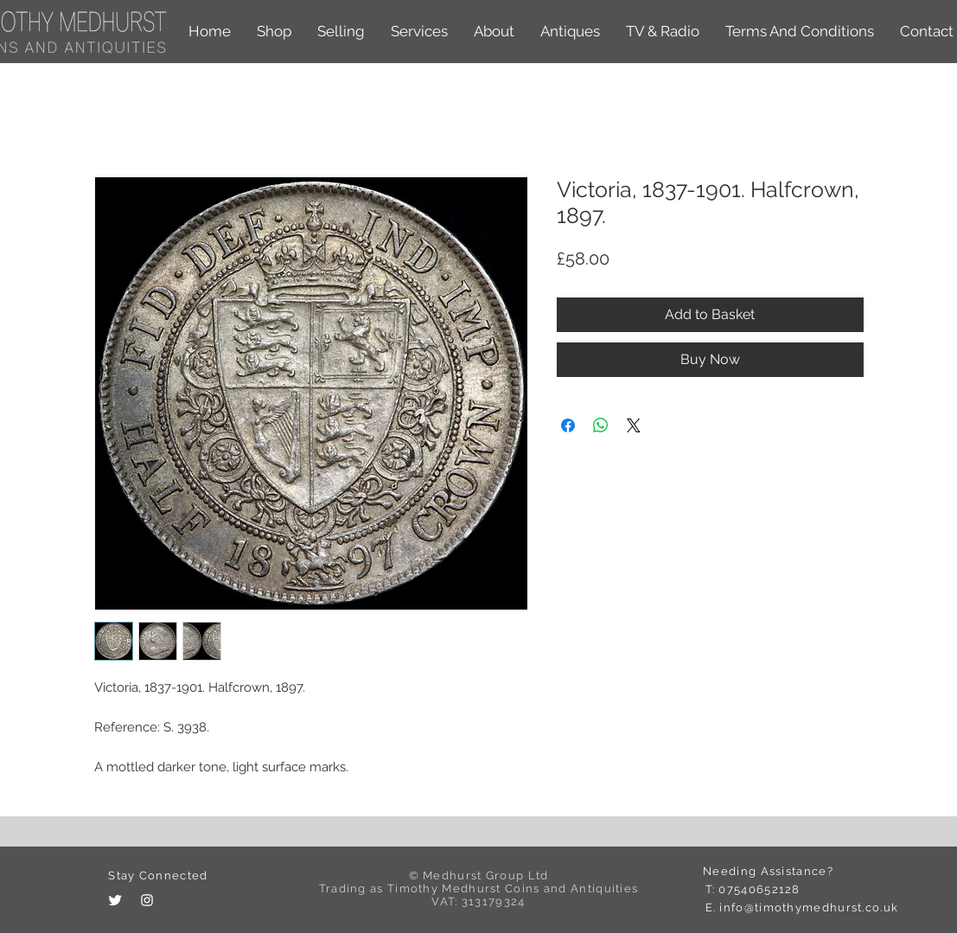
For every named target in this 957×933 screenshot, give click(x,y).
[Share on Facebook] (568, 425)
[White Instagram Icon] (147, 900)
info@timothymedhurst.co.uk (808, 907)
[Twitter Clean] (115, 900)
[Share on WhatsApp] (600, 425)
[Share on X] (633, 425)
